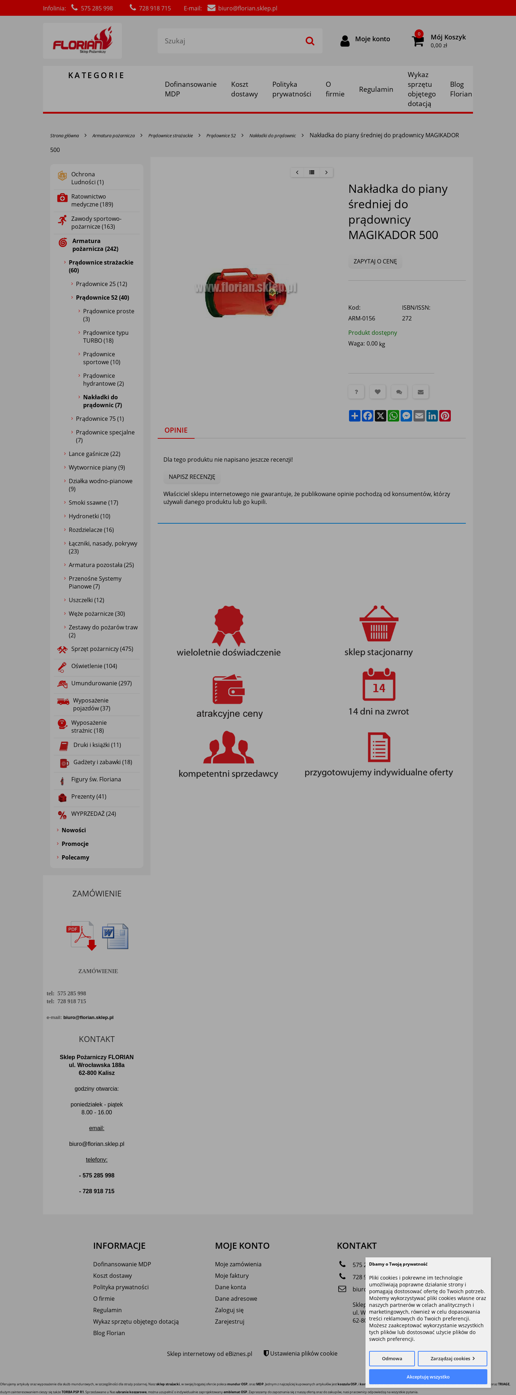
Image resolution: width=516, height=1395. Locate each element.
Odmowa (392, 1358)
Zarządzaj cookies (450, 1358)
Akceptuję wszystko (428, 1376)
